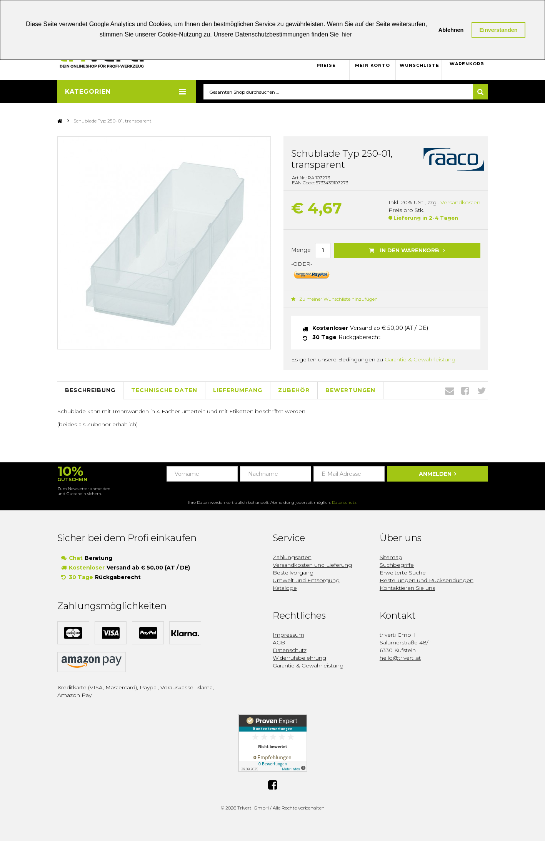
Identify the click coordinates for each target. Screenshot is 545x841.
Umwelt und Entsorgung (306, 580)
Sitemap (391, 557)
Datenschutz (344, 502)
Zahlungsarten (292, 557)
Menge (301, 250)
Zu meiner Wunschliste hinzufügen (334, 299)
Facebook (465, 390)
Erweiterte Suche (403, 572)
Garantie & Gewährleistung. (421, 359)
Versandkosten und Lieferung (312, 565)
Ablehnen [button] (451, 30)
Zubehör (294, 390)
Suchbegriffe (397, 565)
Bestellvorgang (293, 572)
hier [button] (347, 34)
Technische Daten (164, 390)
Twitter (481, 390)
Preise (326, 65)
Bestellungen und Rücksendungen (426, 580)
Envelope (449, 390)
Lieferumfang (237, 390)
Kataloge (285, 588)
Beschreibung (90, 390)
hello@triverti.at (400, 658)
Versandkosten (460, 202)
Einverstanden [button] (498, 30)
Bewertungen (350, 390)
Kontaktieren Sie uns (407, 588)
